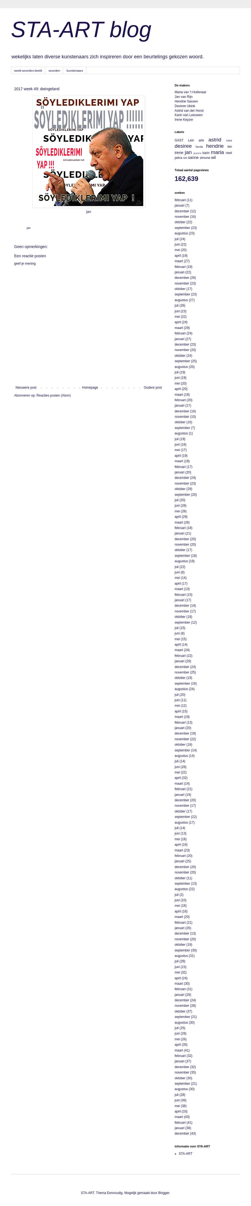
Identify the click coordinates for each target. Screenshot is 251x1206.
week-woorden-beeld (28, 70)
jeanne (197, 153)
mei (177, 250)
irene (179, 152)
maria (217, 152)
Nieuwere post (26, 387)
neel (229, 153)
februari (180, 200)
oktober (180, 222)
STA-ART (185, 1154)
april (178, 256)
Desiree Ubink (185, 106)
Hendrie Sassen (186, 101)
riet (185, 157)
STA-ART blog (81, 29)
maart (179, 261)
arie (201, 140)
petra (178, 158)
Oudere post (153, 387)
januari (179, 205)
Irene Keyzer (184, 120)
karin (206, 153)
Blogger (163, 1193)
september (182, 228)
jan (29, 227)
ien (230, 147)
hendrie (215, 146)
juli (177, 239)
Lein (191, 140)
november (182, 217)
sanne (193, 157)
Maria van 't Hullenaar (190, 92)
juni (177, 244)
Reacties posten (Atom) (54, 395)
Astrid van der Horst (189, 111)
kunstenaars (75, 70)
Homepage (90, 387)
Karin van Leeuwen (189, 115)
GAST (179, 140)
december (182, 211)
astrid (214, 140)
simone (205, 158)
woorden (54, 70)
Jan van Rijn (184, 97)
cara (229, 140)
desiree (183, 146)
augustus (181, 233)
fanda (199, 146)
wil (213, 157)
